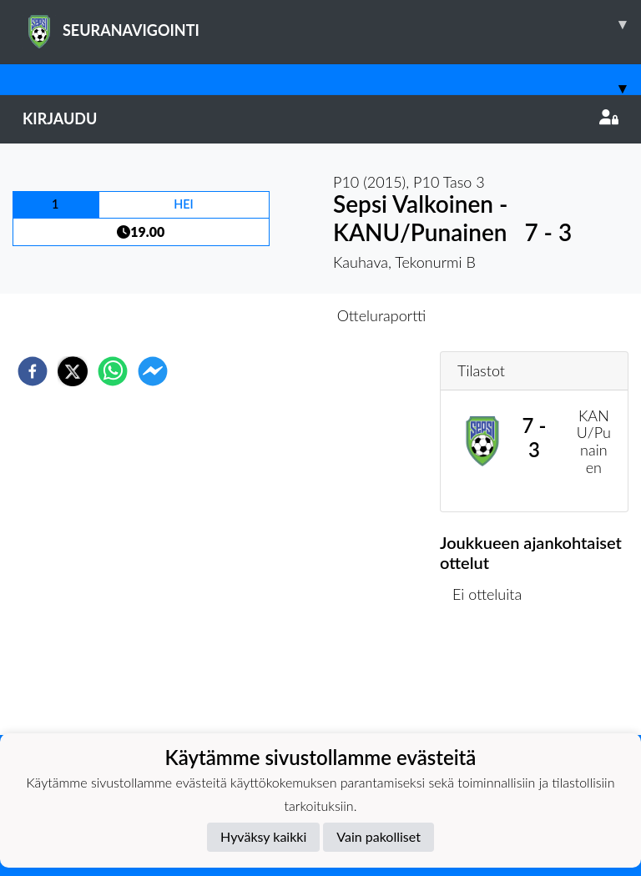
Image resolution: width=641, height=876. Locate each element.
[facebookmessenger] (153, 371)
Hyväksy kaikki (263, 836)
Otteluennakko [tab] (262, 315)
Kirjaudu (320, 118)
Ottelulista (493, 679)
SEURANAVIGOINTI (332, 24)
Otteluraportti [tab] (381, 315)
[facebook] (33, 371)
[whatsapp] (113, 371)
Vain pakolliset (378, 836)
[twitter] (73, 371)
